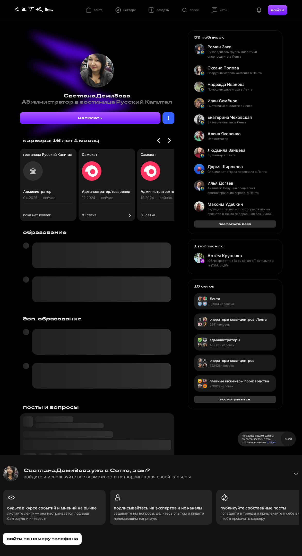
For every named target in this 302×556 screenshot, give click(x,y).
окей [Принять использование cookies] (288, 439)
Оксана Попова (223, 67)
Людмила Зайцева (226, 150)
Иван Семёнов (222, 100)
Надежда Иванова (226, 84)
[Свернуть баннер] (296, 474)
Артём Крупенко (225, 255)
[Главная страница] (34, 10)
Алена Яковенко (224, 133)
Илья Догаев (220, 183)
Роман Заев (219, 46)
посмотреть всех (235, 224)
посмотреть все (235, 399)
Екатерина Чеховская (230, 117)
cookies (271, 442)
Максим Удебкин (225, 204)
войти (277, 10)
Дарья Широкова (225, 166)
